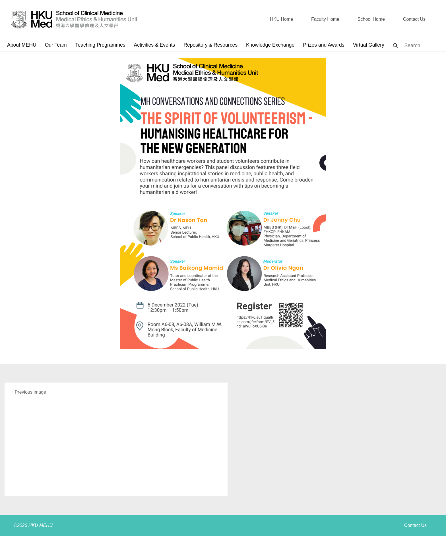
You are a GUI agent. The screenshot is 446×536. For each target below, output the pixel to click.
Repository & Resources (210, 45)
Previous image (28, 392)
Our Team (56, 45)
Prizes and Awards (323, 45)
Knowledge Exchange (270, 45)
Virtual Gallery (368, 45)
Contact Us (415, 525)
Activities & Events (154, 45)
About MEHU (21, 45)
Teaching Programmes (100, 45)
